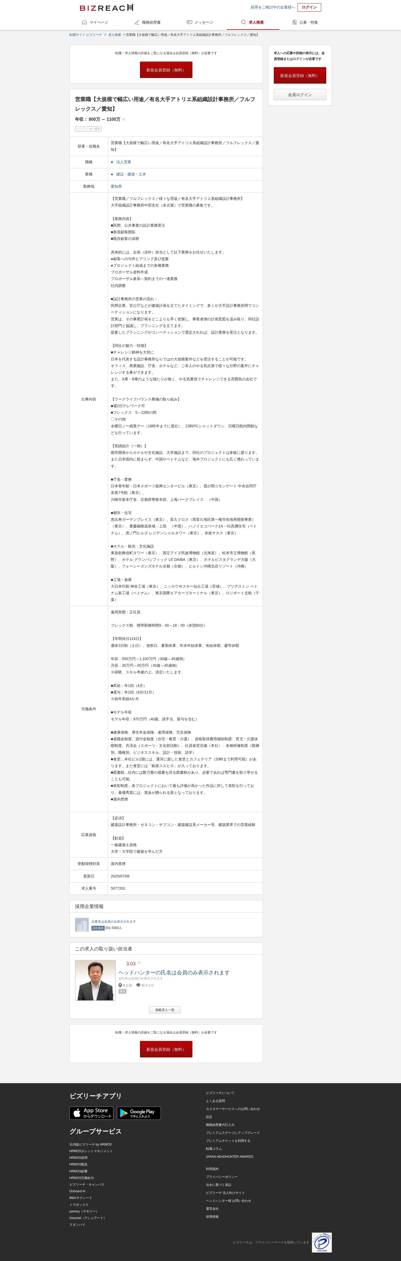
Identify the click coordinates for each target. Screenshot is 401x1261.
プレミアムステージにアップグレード (233, 1133)
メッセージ (204, 22)
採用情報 (212, 1217)
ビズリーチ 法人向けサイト (225, 1193)
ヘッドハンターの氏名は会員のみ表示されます (174, 972)
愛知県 (117, 186)
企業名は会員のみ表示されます (113, 921)
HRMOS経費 (78, 1171)
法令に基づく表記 (218, 1185)
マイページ (99, 22)
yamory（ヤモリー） (84, 1211)
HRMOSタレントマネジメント (91, 1151)
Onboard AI (77, 1191)
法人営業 (123, 162)
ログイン (309, 7)
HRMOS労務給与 (81, 1178)
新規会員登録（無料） (166, 70)
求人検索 (256, 22)
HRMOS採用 (78, 1158)
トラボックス (79, 1205)
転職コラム (214, 1149)
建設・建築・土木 (131, 174)
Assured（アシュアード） (88, 1218)
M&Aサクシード (80, 1198)
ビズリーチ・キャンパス (86, 1184)
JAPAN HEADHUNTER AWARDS (229, 1157)
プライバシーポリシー (222, 1177)
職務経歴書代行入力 (220, 1125)
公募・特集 (308, 22)
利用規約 (212, 1169)
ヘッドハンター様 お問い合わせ (228, 1201)
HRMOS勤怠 (78, 1164)
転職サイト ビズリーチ (85, 35)
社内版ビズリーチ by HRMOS (90, 1144)
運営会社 (212, 1209)
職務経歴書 (151, 22)
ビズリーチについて (220, 1093)
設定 (209, 1117)
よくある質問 (215, 1101)
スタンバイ (77, 1224)
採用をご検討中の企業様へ (273, 7)
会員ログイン (300, 94)
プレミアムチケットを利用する (228, 1141)
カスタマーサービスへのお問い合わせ (233, 1109)
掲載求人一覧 (164, 1010)
